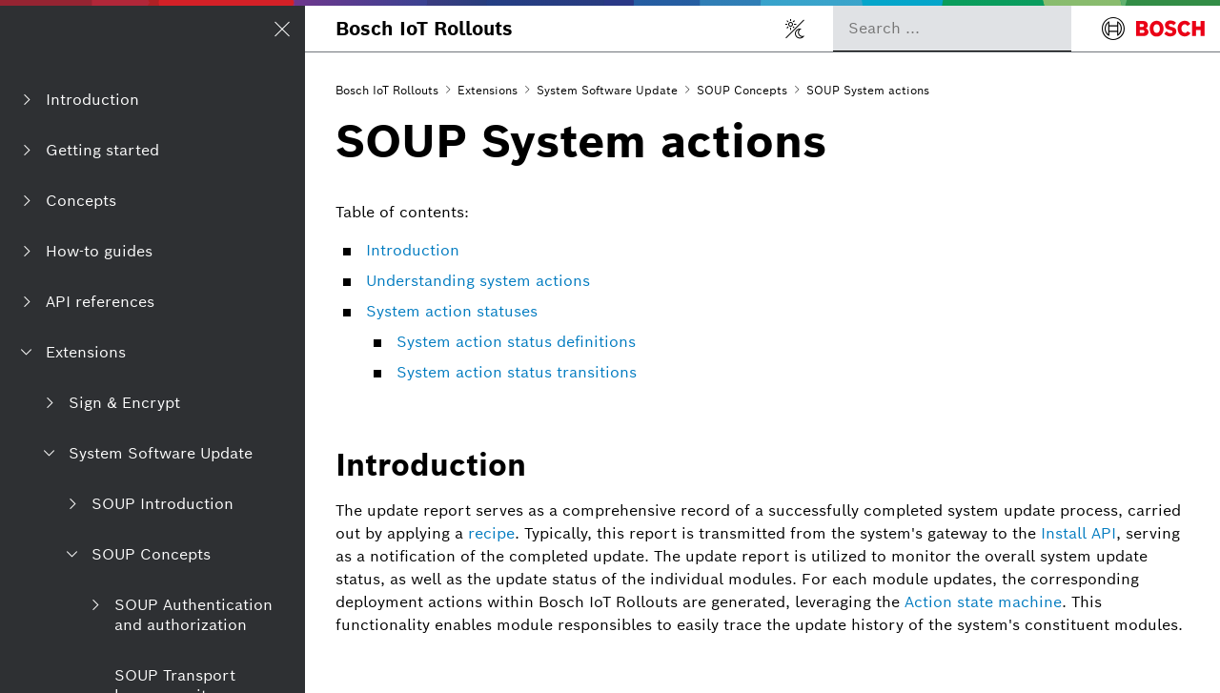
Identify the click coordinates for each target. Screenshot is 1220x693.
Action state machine (983, 602)
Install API (1078, 533)
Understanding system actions (478, 281)
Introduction (412, 250)
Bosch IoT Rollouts (424, 28)
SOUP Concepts (742, 90)
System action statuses (452, 311)
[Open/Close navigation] (282, 28)
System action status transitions (516, 372)
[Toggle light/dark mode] (795, 28)
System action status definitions (516, 342)
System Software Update (607, 90)
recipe (491, 533)
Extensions (488, 90)
